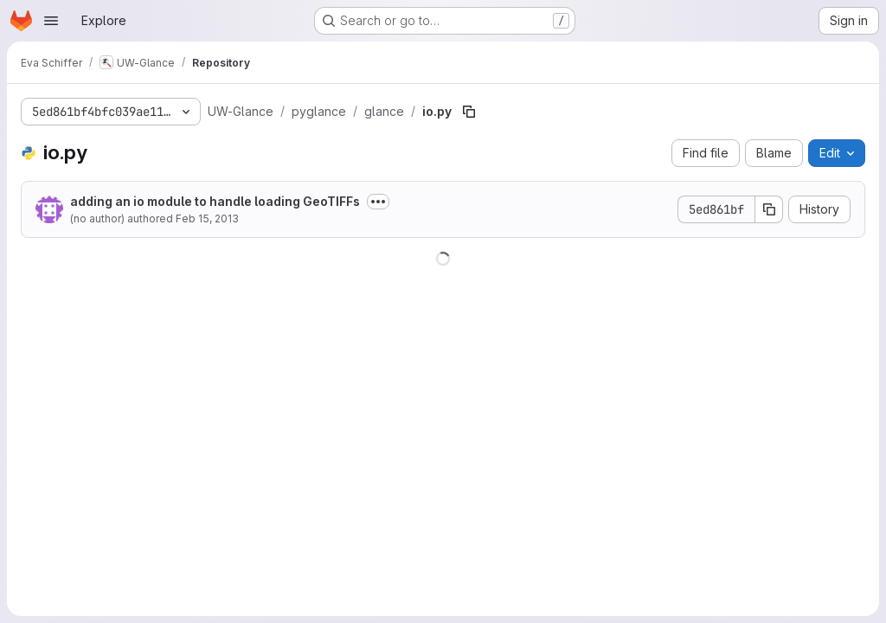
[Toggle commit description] (378, 201)
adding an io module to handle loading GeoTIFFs (215, 201)
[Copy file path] (469, 111)
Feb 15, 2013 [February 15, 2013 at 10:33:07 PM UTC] (207, 218)
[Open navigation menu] (51, 21)
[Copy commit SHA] (769, 209)
